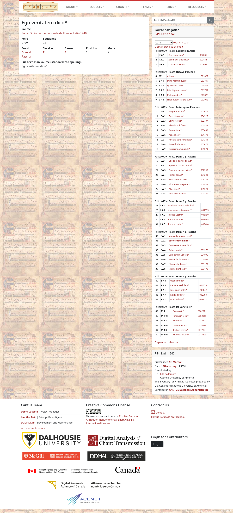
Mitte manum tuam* (177, 80)
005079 (204, 149)
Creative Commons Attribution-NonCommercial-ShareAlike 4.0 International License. (113, 419)
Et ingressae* (175, 120)
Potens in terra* (181, 315)
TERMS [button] (169, 7)
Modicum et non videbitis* (181, 205)
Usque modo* (177, 280)
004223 (204, 174)
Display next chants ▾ (166, 342)
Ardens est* (175, 134)
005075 (204, 111)
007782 (201, 330)
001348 (204, 125)
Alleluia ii (171, 76)
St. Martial (175, 362)
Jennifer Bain (29, 417)
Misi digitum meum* (177, 90)
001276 (204, 250)
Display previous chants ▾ (169, 46)
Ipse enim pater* (178, 290)
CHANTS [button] (121, 7)
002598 (204, 170)
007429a (202, 325)
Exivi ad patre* (177, 294)
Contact (157, 412)
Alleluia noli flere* (177, 125)
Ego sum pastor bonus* (180, 160)
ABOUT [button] (71, 7)
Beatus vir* (178, 311)
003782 (204, 90)
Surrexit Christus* (177, 144)
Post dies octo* (176, 116)
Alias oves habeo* (177, 193)
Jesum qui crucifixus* (178, 59)
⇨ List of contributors (33, 428)
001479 (204, 134)
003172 (204, 264)
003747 (204, 179)
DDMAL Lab (28, 422)
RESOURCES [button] (196, 7)
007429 (201, 320)
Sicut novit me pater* (179, 184)
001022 (204, 76)
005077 (204, 144)
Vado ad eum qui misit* (180, 236)
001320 (204, 189)
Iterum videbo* (175, 224)
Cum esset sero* (176, 64)
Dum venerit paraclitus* (180, 245)
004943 (204, 184)
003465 (205, 219)
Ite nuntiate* (175, 130)
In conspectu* (180, 325)
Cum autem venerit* (179, 254)
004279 (203, 285)
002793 (203, 294)
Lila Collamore (168, 374)
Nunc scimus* (177, 299)
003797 (204, 80)
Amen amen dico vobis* (180, 210)
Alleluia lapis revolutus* (180, 139)
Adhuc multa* (175, 250)
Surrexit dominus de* (179, 149)
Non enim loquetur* (179, 259)
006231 (201, 311)
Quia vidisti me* (175, 85)
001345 (204, 139)
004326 (204, 116)
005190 (205, 214)
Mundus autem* (181, 334)
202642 (203, 290)
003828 (204, 95)
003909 (204, 259)
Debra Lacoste (29, 411)
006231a (202, 315)
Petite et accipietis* (179, 285)
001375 (205, 210)
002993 (204, 99)
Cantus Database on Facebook (168, 417)
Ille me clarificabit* (178, 264)
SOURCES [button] (96, 7)
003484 (203, 59)
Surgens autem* (177, 111)
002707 (204, 120)
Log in (157, 444)
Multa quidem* (174, 95)
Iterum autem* (175, 219)
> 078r (185, 42)
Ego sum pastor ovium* (180, 170)
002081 (203, 55)
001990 (204, 254)
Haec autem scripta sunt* (179, 99)
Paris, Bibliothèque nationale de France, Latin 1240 (54, 33)
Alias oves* (174, 189)
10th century (168, 366)
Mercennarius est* (178, 179)
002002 (203, 64)
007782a (202, 334)
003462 (204, 130)
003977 (203, 299)
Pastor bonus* (176, 174)
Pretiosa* (177, 320)
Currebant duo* (176, 55)
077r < (176, 42)
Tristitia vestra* (175, 214)
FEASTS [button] (146, 7)
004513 (204, 85)
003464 (205, 224)
